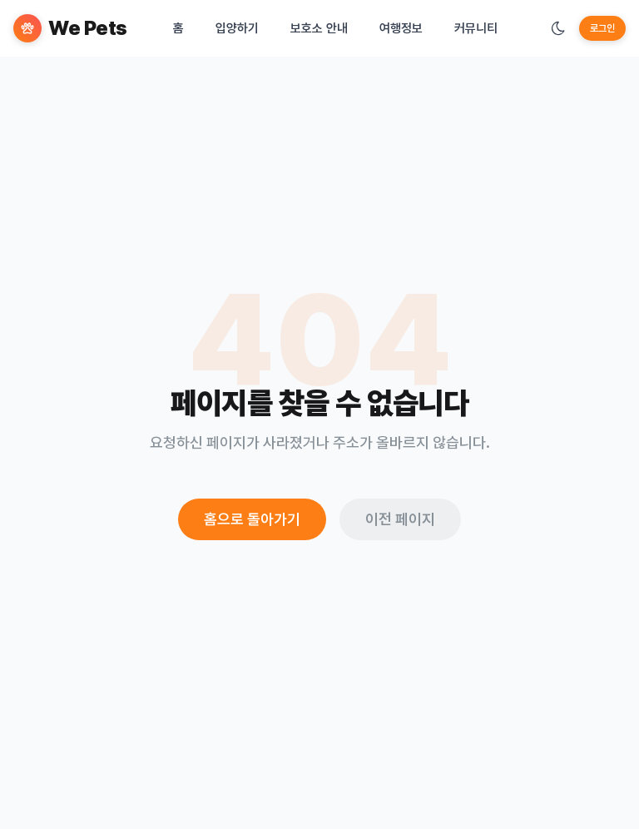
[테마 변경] (558, 28)
